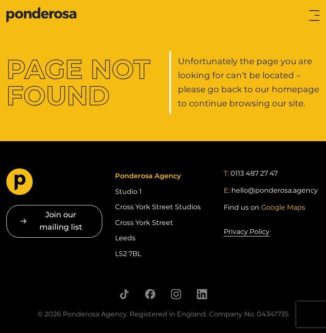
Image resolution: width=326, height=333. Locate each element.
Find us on (264, 207)
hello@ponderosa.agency (274, 190)
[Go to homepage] (40, 15)
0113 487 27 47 (254, 173)
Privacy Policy (247, 232)
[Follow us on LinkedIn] (202, 294)
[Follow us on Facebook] (150, 294)
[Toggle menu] (314, 15)
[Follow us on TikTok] (124, 294)
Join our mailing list (60, 221)
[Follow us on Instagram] (176, 294)
